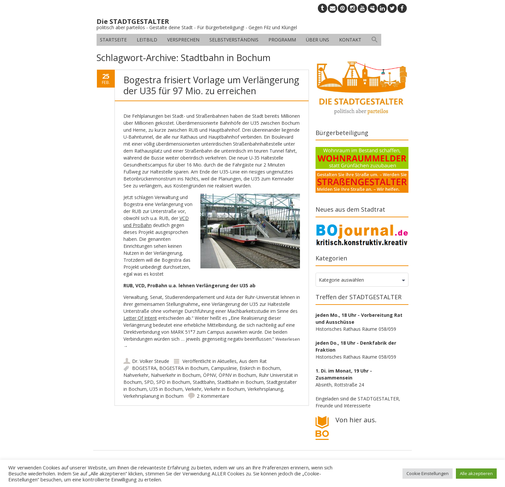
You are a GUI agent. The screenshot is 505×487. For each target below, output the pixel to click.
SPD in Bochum (173, 382)
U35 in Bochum (165, 389)
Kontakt (350, 39)
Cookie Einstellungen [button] (427, 473)
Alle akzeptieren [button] (476, 473)
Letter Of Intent (140, 318)
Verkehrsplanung (265, 389)
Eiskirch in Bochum (260, 368)
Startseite (113, 39)
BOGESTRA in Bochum (183, 368)
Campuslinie (224, 368)
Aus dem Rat (253, 361)
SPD (149, 382)
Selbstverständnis (233, 39)
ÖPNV (209, 375)
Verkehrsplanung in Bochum (153, 396)
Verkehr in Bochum (224, 389)
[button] (374, 40)
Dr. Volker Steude (150, 361)
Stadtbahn (204, 382)
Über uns (317, 39)
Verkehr (193, 389)
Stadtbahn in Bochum (240, 382)
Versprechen (183, 39)
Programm (282, 39)
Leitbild (147, 39)
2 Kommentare (213, 396)
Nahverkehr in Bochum (175, 375)
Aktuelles (227, 361)
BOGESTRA (144, 368)
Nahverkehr (135, 375)
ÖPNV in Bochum (237, 375)
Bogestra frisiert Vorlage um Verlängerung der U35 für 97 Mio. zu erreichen (211, 85)
